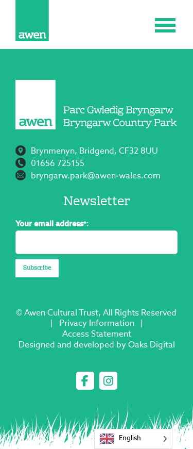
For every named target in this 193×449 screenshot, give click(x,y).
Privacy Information (96, 324)
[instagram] (108, 381)
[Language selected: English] (133, 439)
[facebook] (85, 381)
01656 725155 (57, 164)
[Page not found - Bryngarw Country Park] (32, 20)
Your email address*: (52, 224)
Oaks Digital (151, 345)
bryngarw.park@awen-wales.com (96, 176)
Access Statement (96, 334)
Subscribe (37, 268)
